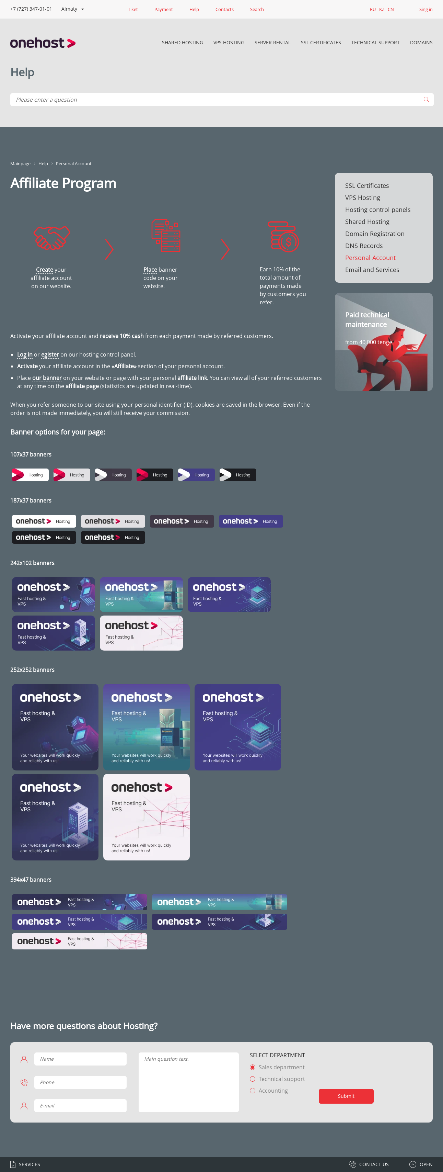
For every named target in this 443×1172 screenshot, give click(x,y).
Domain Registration (375, 233)
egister (50, 354)
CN (391, 9)
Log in (25, 354)
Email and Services (372, 270)
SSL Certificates (321, 42)
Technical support (282, 1079)
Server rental (273, 42)
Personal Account (370, 257)
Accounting (273, 1090)
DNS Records (364, 245)
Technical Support (375, 42)
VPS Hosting (228, 42)
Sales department (282, 1067)
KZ (381, 9)
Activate (27, 366)
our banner (47, 378)
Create (44, 269)
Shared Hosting (182, 42)
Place (150, 269)
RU (373, 9)
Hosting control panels (378, 209)
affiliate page (82, 386)
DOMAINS (421, 42)
